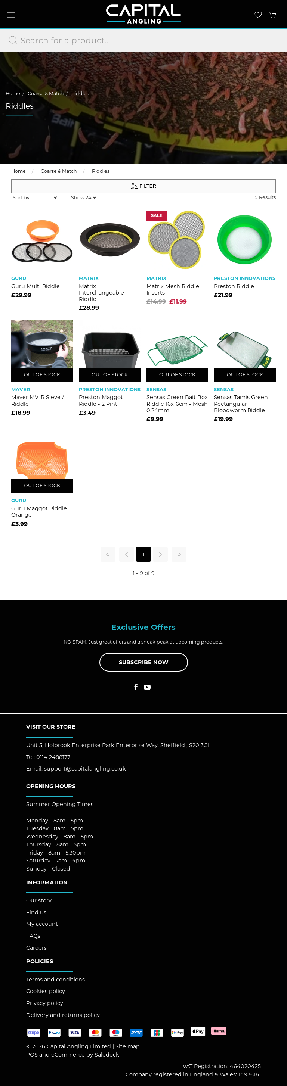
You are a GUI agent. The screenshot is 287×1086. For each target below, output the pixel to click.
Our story (39, 900)
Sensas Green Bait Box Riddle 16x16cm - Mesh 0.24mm (177, 404)
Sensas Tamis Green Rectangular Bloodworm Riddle (241, 404)
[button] (11, 15)
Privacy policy (44, 1003)
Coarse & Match (46, 93)
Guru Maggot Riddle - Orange (41, 511)
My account (42, 924)
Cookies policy (45, 991)
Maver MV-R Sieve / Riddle (37, 400)
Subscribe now (144, 662)
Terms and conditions (55, 979)
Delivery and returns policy (63, 1015)
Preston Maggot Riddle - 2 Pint (101, 400)
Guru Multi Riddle (35, 286)
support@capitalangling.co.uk (85, 768)
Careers (36, 948)
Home (13, 93)
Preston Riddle (234, 286)
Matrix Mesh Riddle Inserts (172, 289)
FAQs (33, 936)
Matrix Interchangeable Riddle (101, 293)
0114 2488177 (53, 757)
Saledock (107, 1054)
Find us (36, 912)
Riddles (80, 93)
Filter (144, 186)
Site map (127, 1046)
